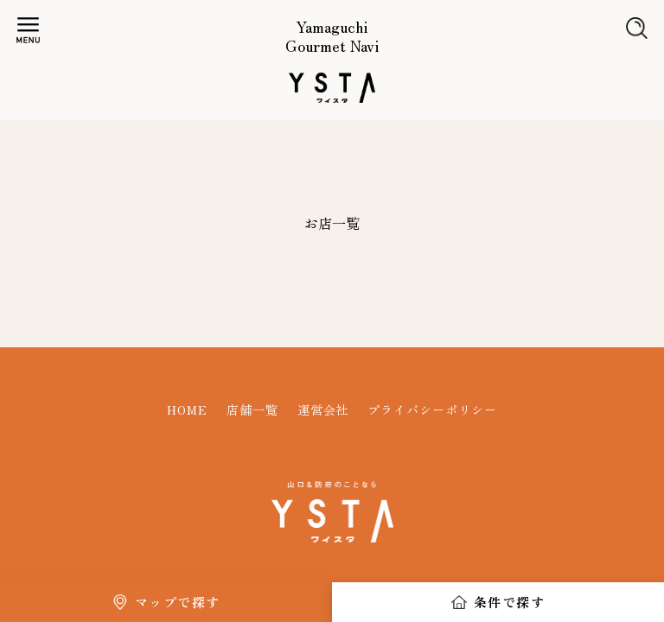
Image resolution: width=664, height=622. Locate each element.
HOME (187, 409)
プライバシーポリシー (432, 409)
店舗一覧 (252, 409)
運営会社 (323, 409)
